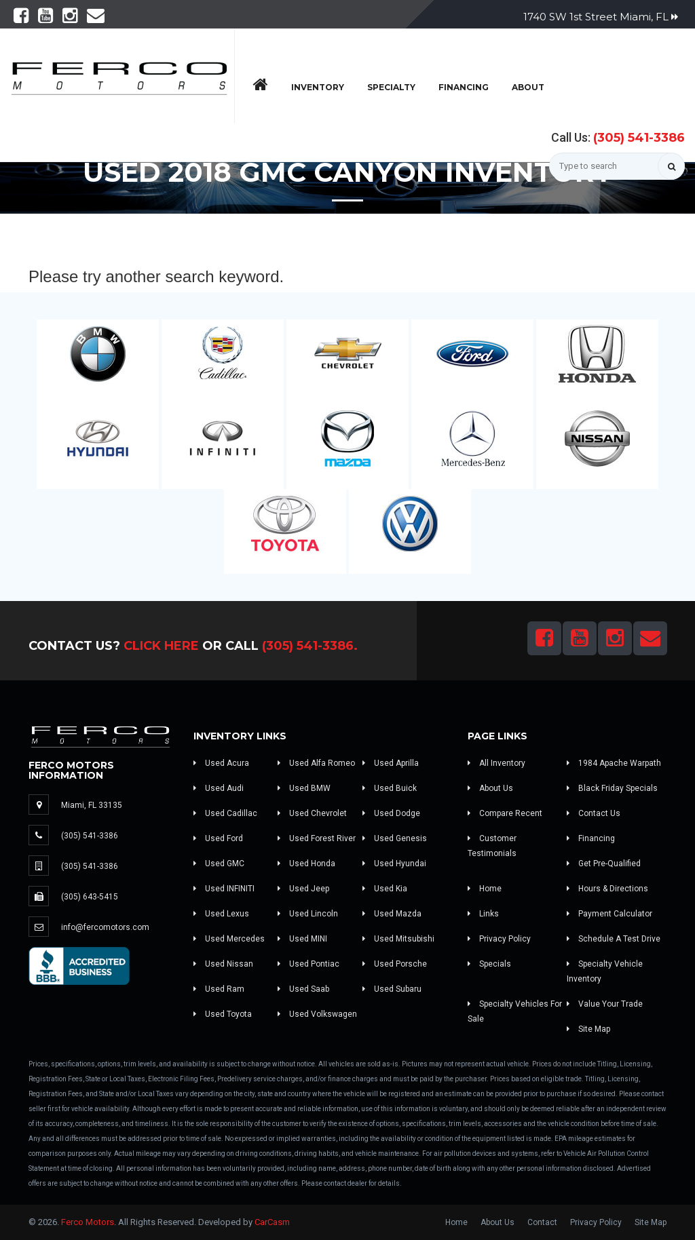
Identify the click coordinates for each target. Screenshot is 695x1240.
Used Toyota (222, 1014)
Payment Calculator (609, 913)
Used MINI (302, 939)
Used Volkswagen (317, 1014)
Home (485, 888)
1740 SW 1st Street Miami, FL (600, 16)
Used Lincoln (308, 913)
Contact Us (593, 813)
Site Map (588, 1029)
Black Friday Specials (612, 788)
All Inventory (496, 763)
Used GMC (218, 863)
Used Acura (221, 763)
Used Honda (306, 863)
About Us (490, 788)
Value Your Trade (605, 1004)
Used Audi (218, 788)
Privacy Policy (499, 939)
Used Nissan (223, 964)
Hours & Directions (607, 888)
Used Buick (389, 788)
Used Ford (218, 838)
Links (483, 913)
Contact (542, 1222)
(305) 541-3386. (310, 645)
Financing (463, 87)
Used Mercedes (229, 939)
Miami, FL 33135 (91, 805)
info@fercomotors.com (105, 927)
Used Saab (303, 989)
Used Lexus (221, 913)
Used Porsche (394, 964)
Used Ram (218, 989)
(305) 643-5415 (89, 897)
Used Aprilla (390, 763)
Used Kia (384, 888)
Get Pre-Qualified (604, 863)
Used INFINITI (224, 888)
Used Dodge (391, 813)
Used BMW (304, 788)
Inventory (317, 87)
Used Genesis (394, 838)
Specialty (391, 87)
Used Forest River (317, 838)
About (528, 87)
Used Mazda (391, 913)
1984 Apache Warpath (614, 763)
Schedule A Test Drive (613, 939)
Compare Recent (505, 813)
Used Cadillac (225, 813)
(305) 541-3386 (639, 137)
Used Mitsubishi (398, 939)
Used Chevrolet (312, 813)
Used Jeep (303, 888)
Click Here (161, 645)
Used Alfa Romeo (316, 763)
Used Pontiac (308, 964)
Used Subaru (391, 989)
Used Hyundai (394, 863)
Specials (489, 964)
